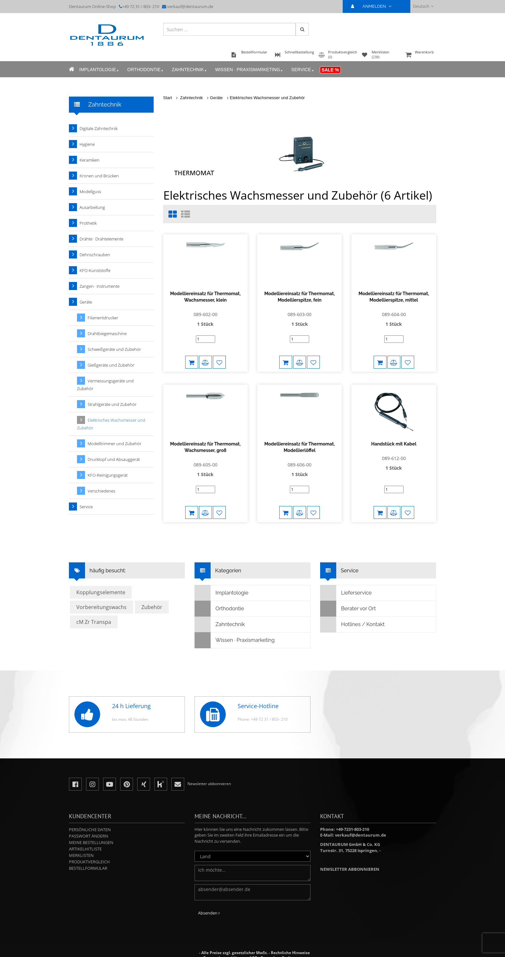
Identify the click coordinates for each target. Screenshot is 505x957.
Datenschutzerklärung (224, 942)
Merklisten (81, 840)
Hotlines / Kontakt (352, 609)
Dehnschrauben (95, 255)
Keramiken (90, 160)
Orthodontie (145, 69)
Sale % (330, 69)
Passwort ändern (88, 820)
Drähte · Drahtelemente (101, 239)
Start (167, 97)
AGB (253, 942)
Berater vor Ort (348, 593)
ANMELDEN (373, 6)
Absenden (209, 897)
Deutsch (423, 6)
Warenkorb (419, 55)
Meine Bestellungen (91, 827)
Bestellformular (88, 853)
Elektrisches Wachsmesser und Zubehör (267, 97)
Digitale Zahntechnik (99, 128)
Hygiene (87, 144)
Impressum (278, 947)
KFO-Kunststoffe (95, 270)
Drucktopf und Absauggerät (114, 459)
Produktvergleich (89, 846)
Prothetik (88, 223)
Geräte (216, 97)
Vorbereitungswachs (101, 591)
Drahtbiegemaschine (107, 333)
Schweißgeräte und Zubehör (114, 349)
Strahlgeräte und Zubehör (112, 404)
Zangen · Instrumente (99, 286)
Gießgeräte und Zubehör (111, 365)
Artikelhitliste (85, 833)
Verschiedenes (101, 491)
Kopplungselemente (100, 576)
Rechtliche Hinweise (290, 937)
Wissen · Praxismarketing (249, 69)
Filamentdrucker (103, 318)
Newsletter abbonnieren (349, 854)
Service (302, 69)
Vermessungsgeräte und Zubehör (105, 384)
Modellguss (90, 191)
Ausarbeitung (92, 207)
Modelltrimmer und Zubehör (114, 443)
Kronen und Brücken (99, 176)
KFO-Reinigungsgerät (108, 475)
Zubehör (151, 591)
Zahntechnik (189, 69)
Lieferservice (346, 577)
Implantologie (99, 69)
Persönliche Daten (90, 814)
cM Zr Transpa (93, 606)
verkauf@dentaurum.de (190, 6)
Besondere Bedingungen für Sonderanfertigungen (262, 945)
